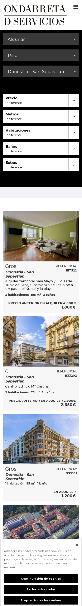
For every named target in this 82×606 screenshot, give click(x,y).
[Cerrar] (77, 546)
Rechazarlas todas (41, 591)
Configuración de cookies (41, 580)
